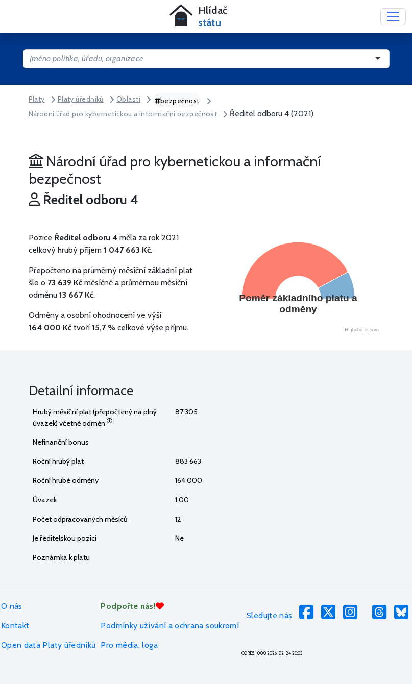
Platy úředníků (81, 99)
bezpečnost (177, 100)
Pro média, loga (129, 645)
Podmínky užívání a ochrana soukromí (170, 625)
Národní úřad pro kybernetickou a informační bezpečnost (123, 113)
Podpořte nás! (132, 606)
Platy (37, 99)
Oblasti (128, 99)
